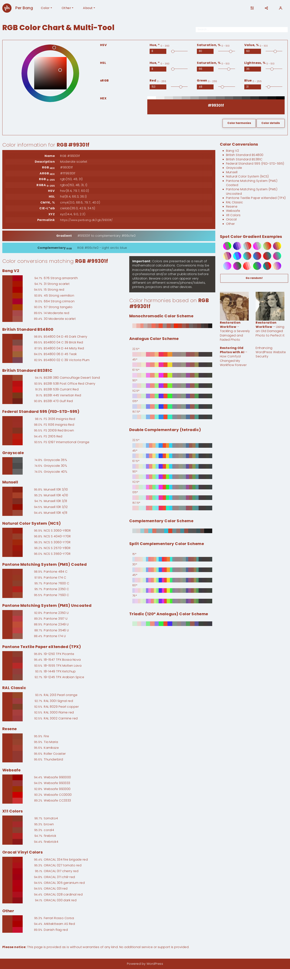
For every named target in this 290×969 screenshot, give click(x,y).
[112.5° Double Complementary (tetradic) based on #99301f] (172, 487)
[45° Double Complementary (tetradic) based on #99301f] (172, 456)
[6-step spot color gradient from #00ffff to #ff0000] (244, 256)
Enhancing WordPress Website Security (271, 352)
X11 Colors (233, 215)
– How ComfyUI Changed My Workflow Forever (233, 356)
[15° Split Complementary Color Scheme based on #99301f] (172, 559)
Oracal (231, 219)
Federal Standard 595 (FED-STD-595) (255, 163)
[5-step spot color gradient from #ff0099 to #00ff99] (274, 256)
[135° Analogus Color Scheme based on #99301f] (172, 406)
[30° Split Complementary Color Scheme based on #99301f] (172, 569)
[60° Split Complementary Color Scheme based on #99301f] (172, 590)
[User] (280, 8)
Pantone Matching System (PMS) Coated (252, 183)
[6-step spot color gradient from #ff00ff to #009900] (234, 265)
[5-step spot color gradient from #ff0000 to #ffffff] (244, 265)
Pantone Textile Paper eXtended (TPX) (256, 198)
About (88, 8)
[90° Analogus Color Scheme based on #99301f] (172, 385)
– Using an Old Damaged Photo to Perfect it (270, 329)
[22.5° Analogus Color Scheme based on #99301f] (172, 354)
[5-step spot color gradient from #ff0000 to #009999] (264, 256)
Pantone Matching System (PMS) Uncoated (252, 191)
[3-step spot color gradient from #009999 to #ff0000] (264, 265)
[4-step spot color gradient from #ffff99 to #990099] (225, 256)
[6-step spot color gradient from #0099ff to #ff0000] (254, 256)
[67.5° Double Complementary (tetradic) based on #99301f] (172, 466)
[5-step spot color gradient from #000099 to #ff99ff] (234, 246)
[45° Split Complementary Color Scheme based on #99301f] (172, 580)
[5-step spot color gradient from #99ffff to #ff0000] (244, 246)
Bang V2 (232, 150)
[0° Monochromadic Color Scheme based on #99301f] (172, 325)
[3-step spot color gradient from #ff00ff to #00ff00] (225, 246)
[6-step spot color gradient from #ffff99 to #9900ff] (274, 265)
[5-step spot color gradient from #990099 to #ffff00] (274, 246)
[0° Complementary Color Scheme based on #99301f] (172, 531)
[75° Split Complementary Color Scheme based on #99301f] (172, 601)
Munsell (232, 172)
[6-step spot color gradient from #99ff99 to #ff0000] (264, 246)
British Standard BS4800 (244, 155)
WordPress (155, 964)
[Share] (266, 8)
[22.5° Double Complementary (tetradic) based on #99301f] (172, 445)
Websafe (233, 211)
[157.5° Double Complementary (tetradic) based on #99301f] (172, 508)
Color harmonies (239, 123)
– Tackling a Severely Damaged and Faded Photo (235, 331)
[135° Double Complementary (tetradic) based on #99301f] (172, 497)
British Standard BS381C (244, 159)
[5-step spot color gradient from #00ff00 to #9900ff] (254, 265)
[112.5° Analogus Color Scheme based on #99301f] (172, 396)
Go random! (254, 278)
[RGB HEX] (216, 105)
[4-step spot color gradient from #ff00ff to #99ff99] (254, 246)
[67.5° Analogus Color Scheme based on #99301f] (172, 375)
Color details (270, 123)
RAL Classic (234, 202)
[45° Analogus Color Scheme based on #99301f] (172, 364)
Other (66, 8)
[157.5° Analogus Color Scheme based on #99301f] (172, 417)
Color (45, 8)
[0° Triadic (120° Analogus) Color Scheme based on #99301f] (172, 623)
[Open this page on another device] (252, 8)
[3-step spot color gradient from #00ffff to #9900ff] (234, 256)
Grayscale (234, 168)
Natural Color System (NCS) (247, 176)
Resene (232, 206)
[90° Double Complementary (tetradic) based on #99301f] (172, 476)
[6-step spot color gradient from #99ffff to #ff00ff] (225, 265)
